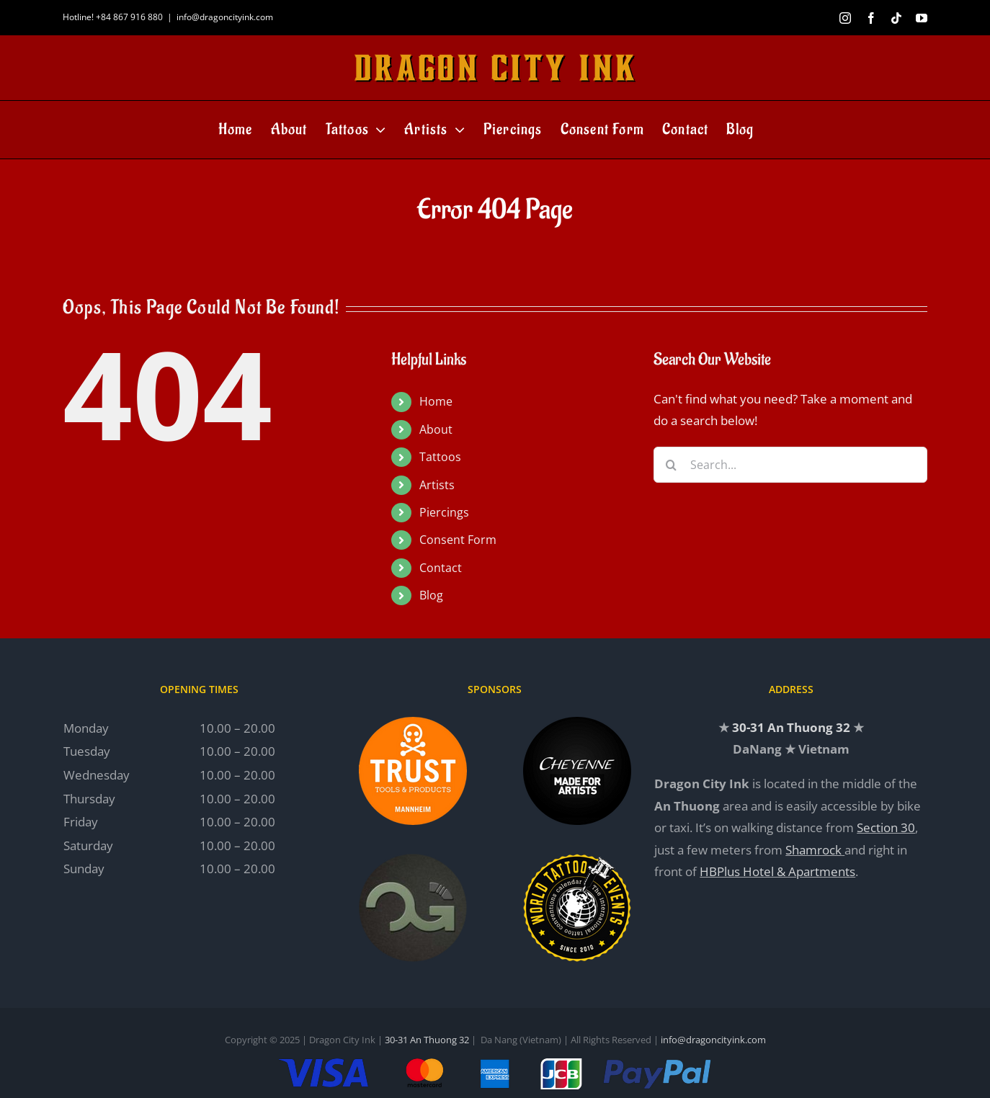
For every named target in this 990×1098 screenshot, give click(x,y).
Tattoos (440, 457)
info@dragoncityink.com (225, 17)
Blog (431, 595)
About (435, 429)
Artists (437, 485)
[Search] (672, 465)
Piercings (444, 512)
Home (435, 401)
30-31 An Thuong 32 (791, 727)
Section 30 (886, 827)
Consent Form (457, 540)
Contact (440, 568)
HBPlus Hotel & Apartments (777, 871)
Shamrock (813, 850)
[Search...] (790, 465)
